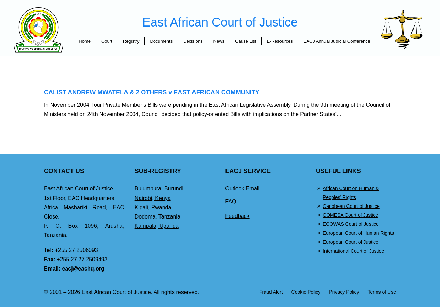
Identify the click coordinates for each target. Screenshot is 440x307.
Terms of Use (382, 292)
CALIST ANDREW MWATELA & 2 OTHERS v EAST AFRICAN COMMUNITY (152, 92)
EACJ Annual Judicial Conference (337, 41)
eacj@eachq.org (83, 269)
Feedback (237, 216)
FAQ (230, 201)
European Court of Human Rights (358, 233)
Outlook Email (242, 188)
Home (85, 41)
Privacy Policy (344, 292)
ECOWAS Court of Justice (351, 224)
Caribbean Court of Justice (351, 206)
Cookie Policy (306, 292)
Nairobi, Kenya (153, 198)
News (219, 41)
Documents (161, 41)
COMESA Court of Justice (350, 215)
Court (106, 41)
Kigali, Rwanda (153, 207)
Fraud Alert (271, 292)
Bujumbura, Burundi (159, 188)
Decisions (192, 41)
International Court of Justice (353, 251)
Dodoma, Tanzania (157, 217)
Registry (131, 41)
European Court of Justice (350, 242)
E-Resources (280, 41)
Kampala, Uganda (157, 226)
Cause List (245, 41)
